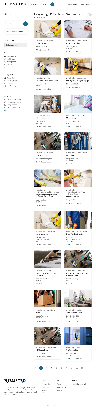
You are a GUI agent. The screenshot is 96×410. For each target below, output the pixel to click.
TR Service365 (72, 350)
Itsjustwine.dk (42, 234)
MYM (38, 313)
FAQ (82, 4)
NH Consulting (42, 350)
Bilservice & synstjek (13, 102)
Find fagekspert (73, 4)
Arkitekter (10, 83)
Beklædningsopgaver (13, 99)
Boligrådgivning (11, 105)
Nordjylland (11, 62)
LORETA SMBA (72, 197)
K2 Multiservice (42, 118)
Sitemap (59, 390)
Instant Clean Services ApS (47, 81)
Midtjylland (11, 59)
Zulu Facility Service (75, 234)
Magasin (88, 4)
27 (82, 368)
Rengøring (11, 78)
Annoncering (45, 387)
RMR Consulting (73, 43)
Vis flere (7, 68)
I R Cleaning (71, 118)
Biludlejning (11, 86)
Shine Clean (41, 43)
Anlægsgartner (12, 80)
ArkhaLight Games (74, 313)
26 (77, 368)
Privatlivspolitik (61, 387)
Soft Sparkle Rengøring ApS (77, 81)
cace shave (70, 155)
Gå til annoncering (81, 384)
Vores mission (46, 384)
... (71, 368)
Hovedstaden (11, 56)
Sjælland (10, 64)
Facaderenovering (12, 107)
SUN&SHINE (41, 155)
